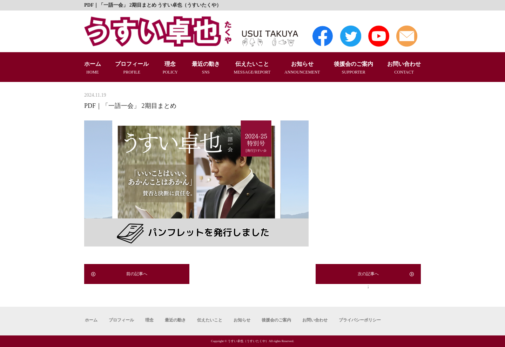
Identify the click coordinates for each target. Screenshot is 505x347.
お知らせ (302, 68)
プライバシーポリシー (360, 320)
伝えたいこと (252, 68)
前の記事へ (119, 273)
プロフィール (132, 68)
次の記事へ (386, 273)
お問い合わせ (404, 68)
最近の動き (206, 68)
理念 (170, 68)
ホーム (92, 68)
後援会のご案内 (353, 68)
